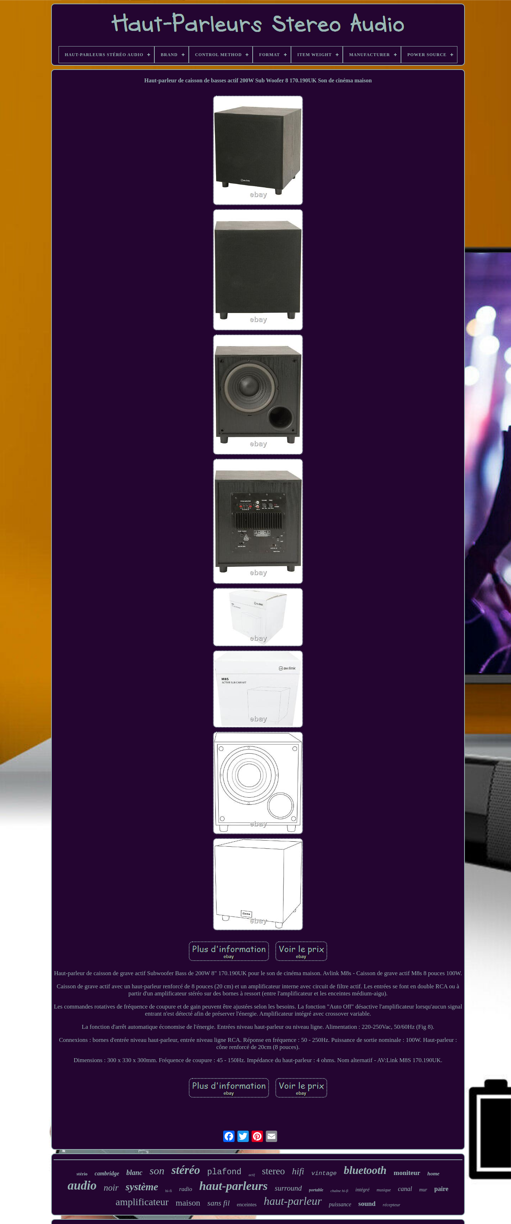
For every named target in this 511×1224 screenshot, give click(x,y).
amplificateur (142, 1201)
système (142, 1186)
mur (423, 1189)
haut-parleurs (233, 1185)
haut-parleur (293, 1201)
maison (188, 1202)
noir (111, 1187)
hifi (298, 1171)
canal (405, 1188)
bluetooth (365, 1170)
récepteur (391, 1204)
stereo (273, 1171)
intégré (363, 1189)
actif (251, 1175)
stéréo (185, 1170)
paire (441, 1188)
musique (384, 1189)
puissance (340, 1204)
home (433, 1173)
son (156, 1170)
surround (288, 1188)
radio (185, 1189)
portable (316, 1189)
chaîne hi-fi (339, 1191)
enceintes (247, 1204)
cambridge (107, 1173)
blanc (134, 1172)
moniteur (407, 1172)
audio (82, 1185)
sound (367, 1203)
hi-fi (168, 1191)
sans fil (218, 1202)
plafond (224, 1172)
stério (82, 1173)
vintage (323, 1173)
